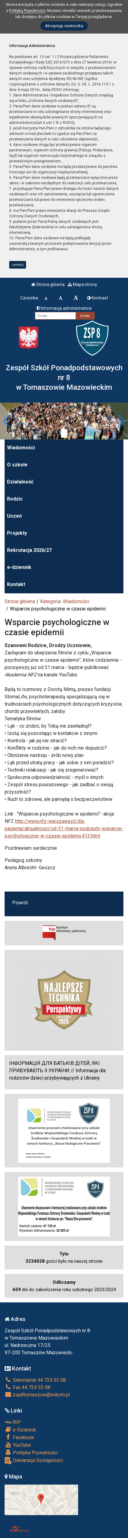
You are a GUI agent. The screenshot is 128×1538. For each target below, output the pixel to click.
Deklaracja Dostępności (34, 1460)
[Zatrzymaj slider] (64, 433)
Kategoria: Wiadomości (64, 601)
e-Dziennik (20, 1430)
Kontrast (97, 297)
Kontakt (16, 584)
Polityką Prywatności (27, 10)
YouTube (18, 1445)
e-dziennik (19, 567)
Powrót (20, 903)
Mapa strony (82, 284)
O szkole (17, 465)
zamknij (18, 264)
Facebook (19, 1437)
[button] (7, 421)
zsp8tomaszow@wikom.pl (37, 1395)
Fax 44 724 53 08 (27, 1387)
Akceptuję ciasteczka (64, 26)
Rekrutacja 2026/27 (29, 550)
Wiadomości (21, 448)
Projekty (17, 533)
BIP (13, 1422)
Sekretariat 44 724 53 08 (35, 1380)
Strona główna (48, 284)
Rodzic (15, 499)
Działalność (20, 482)
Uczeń (14, 516)
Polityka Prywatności (31, 1452)
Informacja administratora (64, 308)
